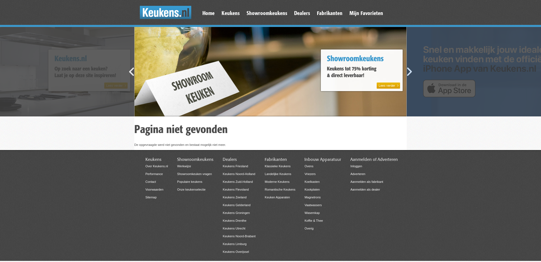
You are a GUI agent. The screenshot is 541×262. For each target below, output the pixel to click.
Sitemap (151, 197)
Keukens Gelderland (236, 205)
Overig (308, 228)
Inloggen (356, 166)
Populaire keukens (189, 181)
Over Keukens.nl (156, 166)
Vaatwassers (313, 205)
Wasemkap (312, 212)
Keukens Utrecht (234, 228)
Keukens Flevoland (236, 189)
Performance (154, 174)
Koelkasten (311, 181)
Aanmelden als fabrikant (366, 181)
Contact (150, 181)
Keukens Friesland (235, 166)
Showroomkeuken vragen (194, 174)
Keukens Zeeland (235, 197)
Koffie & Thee (313, 220)
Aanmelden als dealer (365, 189)
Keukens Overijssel (236, 251)
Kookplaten (312, 189)
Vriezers (310, 174)
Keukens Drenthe (234, 220)
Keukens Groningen (236, 212)
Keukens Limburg (235, 244)
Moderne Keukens (277, 181)
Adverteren (357, 174)
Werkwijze (184, 166)
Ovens (308, 166)
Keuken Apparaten (277, 197)
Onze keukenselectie (191, 189)
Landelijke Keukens (278, 174)
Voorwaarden (154, 189)
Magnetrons (312, 197)
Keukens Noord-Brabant (239, 236)
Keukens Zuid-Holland (238, 181)
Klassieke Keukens (278, 166)
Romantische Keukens (280, 189)
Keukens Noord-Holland (239, 174)
